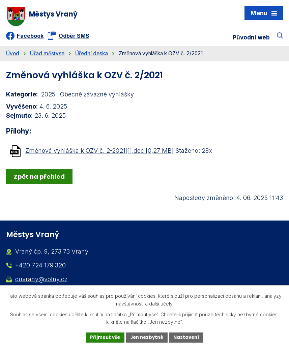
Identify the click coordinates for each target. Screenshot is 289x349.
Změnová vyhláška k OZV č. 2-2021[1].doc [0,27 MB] (99, 153)
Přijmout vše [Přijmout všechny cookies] (103, 336)
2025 (48, 97)
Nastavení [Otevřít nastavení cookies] (189, 336)
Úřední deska (91, 56)
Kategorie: (22, 97)
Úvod (12, 56)
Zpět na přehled (40, 179)
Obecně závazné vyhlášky (97, 97)
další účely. (161, 303)
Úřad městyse (47, 56)
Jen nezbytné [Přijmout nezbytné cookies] (147, 336)
